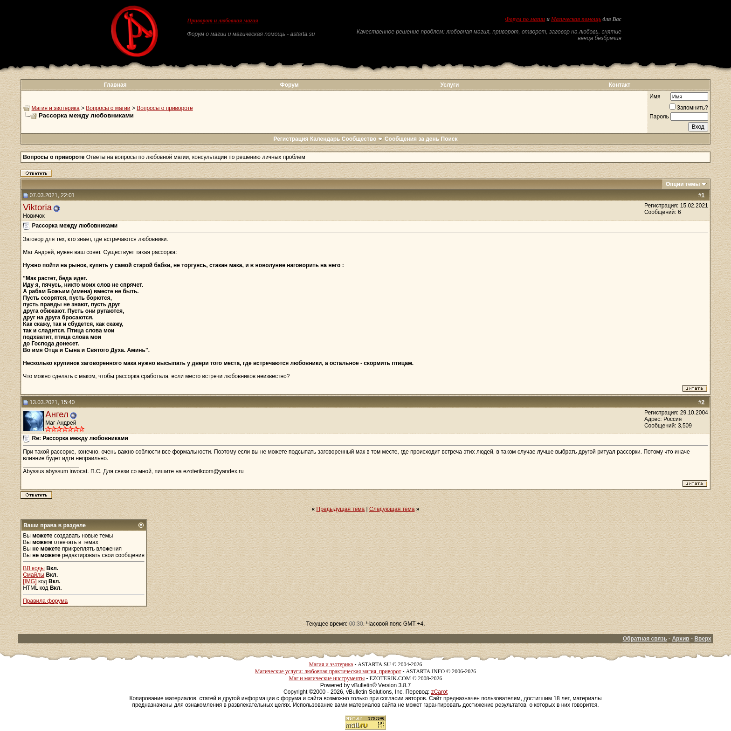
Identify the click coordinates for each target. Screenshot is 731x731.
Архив (680, 638)
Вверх (702, 638)
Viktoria (37, 207)
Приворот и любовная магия (222, 20)
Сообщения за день (412, 139)
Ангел (57, 414)
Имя (654, 96)
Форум (289, 85)
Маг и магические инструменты (327, 678)
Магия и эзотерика (56, 108)
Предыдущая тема (341, 509)
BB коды (34, 568)
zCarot (439, 692)
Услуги (450, 85)
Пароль (659, 116)
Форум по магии (525, 19)
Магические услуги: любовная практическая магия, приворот (328, 671)
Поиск (449, 139)
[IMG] (29, 581)
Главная (115, 85)
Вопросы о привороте (165, 108)
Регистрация (290, 139)
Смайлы (33, 575)
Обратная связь (645, 638)
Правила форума (45, 601)
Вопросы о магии (108, 108)
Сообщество (362, 139)
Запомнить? (688, 107)
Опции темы (683, 184)
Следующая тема (391, 509)
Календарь (325, 139)
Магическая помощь (576, 19)
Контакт (619, 85)
